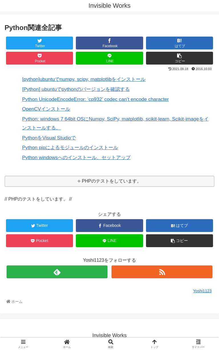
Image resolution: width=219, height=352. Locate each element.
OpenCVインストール (46, 109)
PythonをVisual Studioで (49, 138)
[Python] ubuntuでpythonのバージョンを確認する (75, 89)
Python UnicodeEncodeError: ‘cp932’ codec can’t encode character (95, 99)
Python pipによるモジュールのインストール (70, 147)
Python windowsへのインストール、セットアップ (76, 157)
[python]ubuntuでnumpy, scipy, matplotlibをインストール (83, 79)
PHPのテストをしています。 (111, 181)
